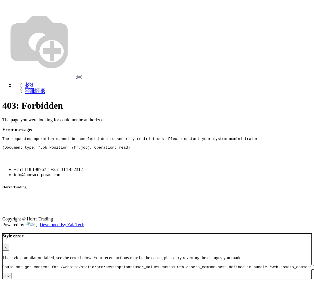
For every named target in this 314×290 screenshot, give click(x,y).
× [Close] (6, 250)
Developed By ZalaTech (62, 227)
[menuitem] (29, 86)
